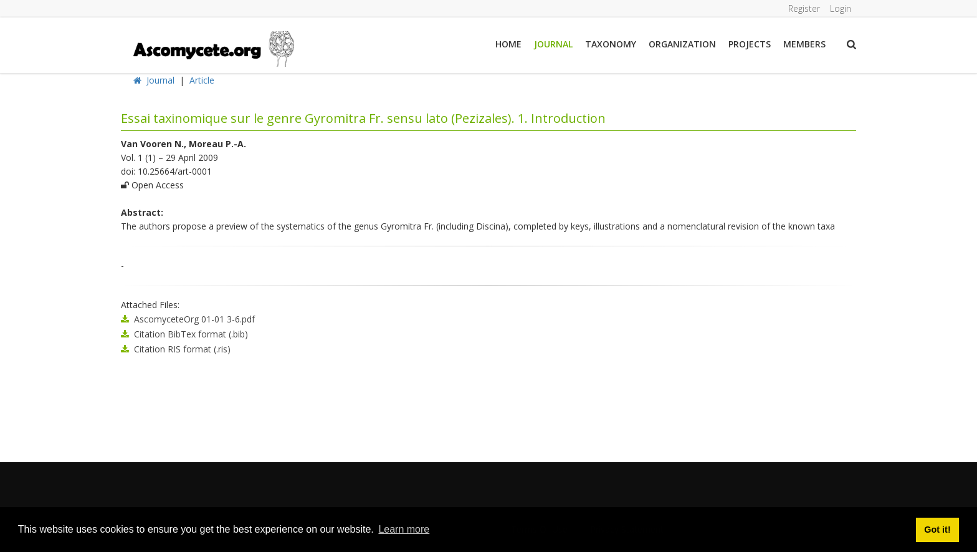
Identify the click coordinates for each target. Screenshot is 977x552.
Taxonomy (610, 44)
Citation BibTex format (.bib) (191, 334)
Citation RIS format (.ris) (182, 349)
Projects (749, 44)
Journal (553, 44)
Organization (682, 44)
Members (804, 44)
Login (840, 8)
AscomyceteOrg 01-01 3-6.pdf (194, 319)
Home (508, 44)
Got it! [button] (937, 530)
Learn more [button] (403, 529)
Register (804, 8)
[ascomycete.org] (212, 48)
